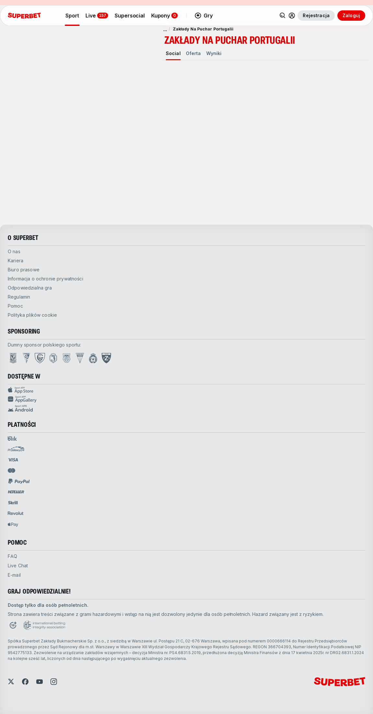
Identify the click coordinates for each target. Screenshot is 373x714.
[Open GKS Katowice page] (40, 358)
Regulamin (19, 297)
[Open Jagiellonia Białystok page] (53, 358)
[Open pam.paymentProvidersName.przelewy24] (16, 449)
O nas (14, 251)
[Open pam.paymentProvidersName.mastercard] (11, 470)
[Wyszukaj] (282, 15)
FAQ (12, 556)
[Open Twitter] (11, 681)
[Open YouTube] (39, 681)
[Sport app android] (186, 408)
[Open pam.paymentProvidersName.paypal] (19, 481)
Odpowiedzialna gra (30, 287)
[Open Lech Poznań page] (13, 358)
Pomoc (15, 306)
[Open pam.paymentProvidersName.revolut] (15, 513)
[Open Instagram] (54, 681)
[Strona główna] (24, 15)
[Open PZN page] (106, 358)
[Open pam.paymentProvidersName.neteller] (16, 492)
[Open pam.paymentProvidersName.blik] (12, 438)
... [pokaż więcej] (165, 29)
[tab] (173, 53)
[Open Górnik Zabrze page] (26, 358)
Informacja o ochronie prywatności (45, 278)
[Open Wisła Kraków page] (93, 358)
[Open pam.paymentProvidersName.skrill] (13, 502)
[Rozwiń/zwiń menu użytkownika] (291, 15)
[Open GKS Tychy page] (80, 358)
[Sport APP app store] (186, 390)
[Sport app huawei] (186, 399)
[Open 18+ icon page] (13, 625)
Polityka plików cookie (32, 315)
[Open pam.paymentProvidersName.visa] (13, 460)
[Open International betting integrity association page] (44, 625)
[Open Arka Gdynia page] (66, 358)
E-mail (14, 575)
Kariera (15, 260)
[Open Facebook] (25, 681)
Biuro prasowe (24, 269)
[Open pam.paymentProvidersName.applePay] (13, 524)
